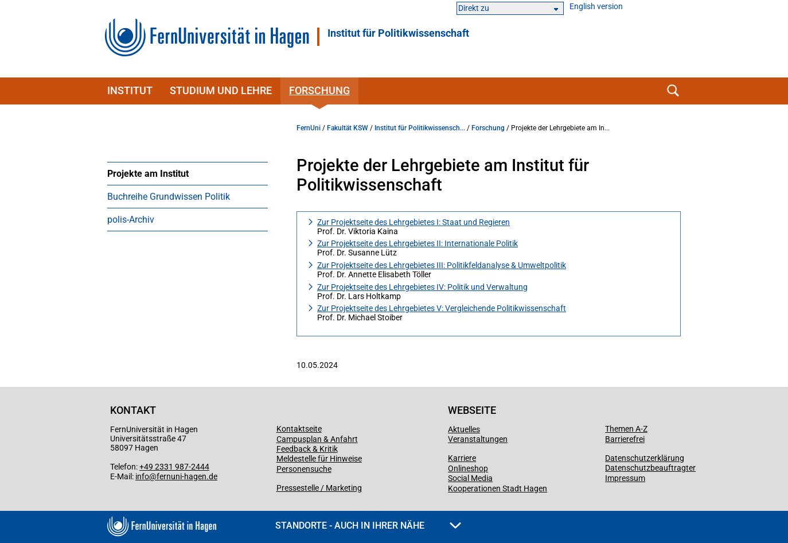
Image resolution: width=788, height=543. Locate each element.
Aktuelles (464, 429)
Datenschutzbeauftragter (650, 467)
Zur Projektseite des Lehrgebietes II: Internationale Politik (417, 243)
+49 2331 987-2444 (174, 466)
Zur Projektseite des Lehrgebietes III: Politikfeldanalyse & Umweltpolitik (441, 265)
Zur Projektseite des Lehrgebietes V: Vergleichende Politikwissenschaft (441, 308)
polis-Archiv (130, 219)
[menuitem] (187, 173)
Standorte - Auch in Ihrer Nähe (368, 525)
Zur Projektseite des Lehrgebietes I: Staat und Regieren (413, 222)
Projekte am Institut (148, 173)
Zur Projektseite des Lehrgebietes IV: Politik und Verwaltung (422, 287)
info (142, 476)
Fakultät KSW (347, 128)
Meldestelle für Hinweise (319, 458)
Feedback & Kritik (307, 448)
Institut (130, 90)
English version (596, 6)
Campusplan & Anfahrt (317, 439)
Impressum (625, 478)
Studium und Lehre (221, 90)
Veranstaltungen (478, 439)
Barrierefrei (625, 439)
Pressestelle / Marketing (319, 487)
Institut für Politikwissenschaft (398, 33)
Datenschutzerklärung (644, 458)
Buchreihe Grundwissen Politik (168, 196)
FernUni (309, 128)
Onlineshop (468, 468)
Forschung (319, 90)
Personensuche (303, 469)
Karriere (462, 458)
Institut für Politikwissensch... (420, 128)
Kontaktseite (299, 428)
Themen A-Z (626, 428)
